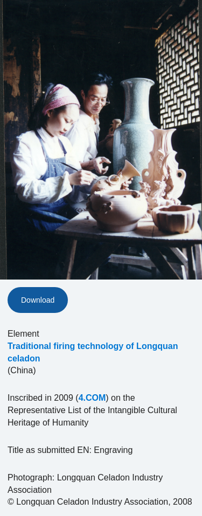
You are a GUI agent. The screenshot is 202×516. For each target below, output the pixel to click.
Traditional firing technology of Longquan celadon (93, 352)
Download (37, 300)
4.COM (92, 397)
